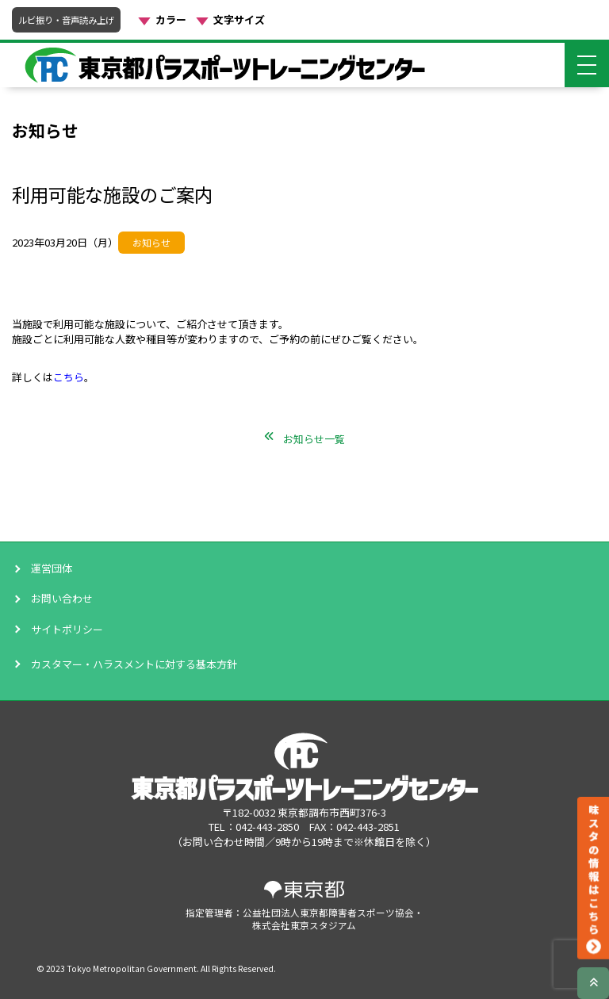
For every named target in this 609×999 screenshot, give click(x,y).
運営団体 (51, 568)
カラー (170, 20)
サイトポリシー (67, 629)
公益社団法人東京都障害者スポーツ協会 (328, 912)
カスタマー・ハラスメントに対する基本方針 (134, 664)
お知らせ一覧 (314, 438)
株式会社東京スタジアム (304, 925)
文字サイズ (239, 20)
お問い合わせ (62, 598)
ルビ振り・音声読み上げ (66, 19)
